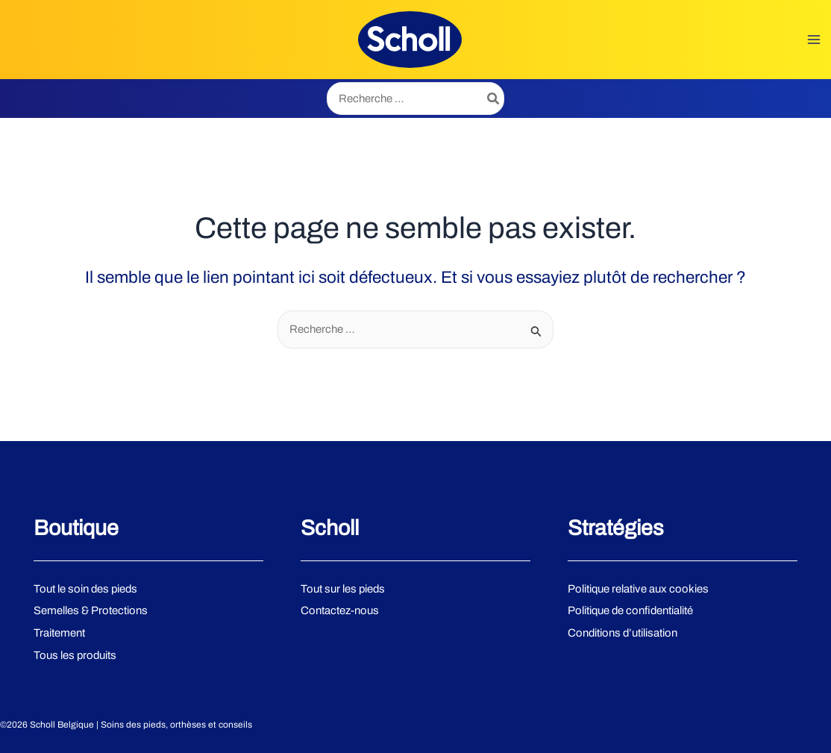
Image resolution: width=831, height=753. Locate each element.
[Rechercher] (494, 101)
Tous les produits (76, 656)
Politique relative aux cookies (638, 589)
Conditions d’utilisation (623, 634)
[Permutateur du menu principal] (816, 41)
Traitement (59, 634)
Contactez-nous (340, 611)
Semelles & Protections (91, 611)
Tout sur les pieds (343, 589)
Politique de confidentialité (631, 611)
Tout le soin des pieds (86, 589)
